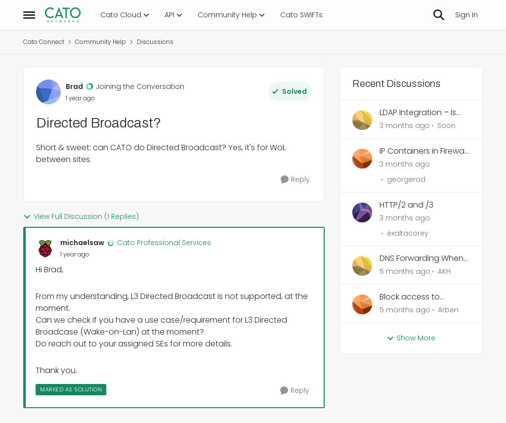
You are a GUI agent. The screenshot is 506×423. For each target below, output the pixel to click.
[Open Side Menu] (29, 14)
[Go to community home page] (63, 14)
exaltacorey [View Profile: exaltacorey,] (407, 233)
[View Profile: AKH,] (362, 266)
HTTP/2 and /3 (406, 205)
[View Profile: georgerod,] (362, 159)
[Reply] (295, 179)
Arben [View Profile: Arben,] (448, 310)
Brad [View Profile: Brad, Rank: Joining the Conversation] (74, 86)
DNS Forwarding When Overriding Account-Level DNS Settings (422, 259)
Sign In (466, 15)
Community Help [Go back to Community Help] (100, 42)
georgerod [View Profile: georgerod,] (406, 179)
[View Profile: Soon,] (362, 120)
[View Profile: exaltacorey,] (362, 212)
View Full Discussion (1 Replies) (81, 216)
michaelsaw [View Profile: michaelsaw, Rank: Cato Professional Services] (82, 243)
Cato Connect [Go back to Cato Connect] (43, 42)
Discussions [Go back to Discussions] (155, 42)
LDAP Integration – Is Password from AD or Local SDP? (420, 113)
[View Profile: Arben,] (362, 304)
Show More (410, 338)
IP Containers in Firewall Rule (423, 151)
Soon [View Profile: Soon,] (446, 125)
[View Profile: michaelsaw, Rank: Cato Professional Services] (45, 248)
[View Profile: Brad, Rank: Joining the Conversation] (48, 92)
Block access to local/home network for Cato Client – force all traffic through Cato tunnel (425, 297)
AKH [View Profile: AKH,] (444, 271)
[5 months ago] (405, 271)
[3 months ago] (405, 126)
